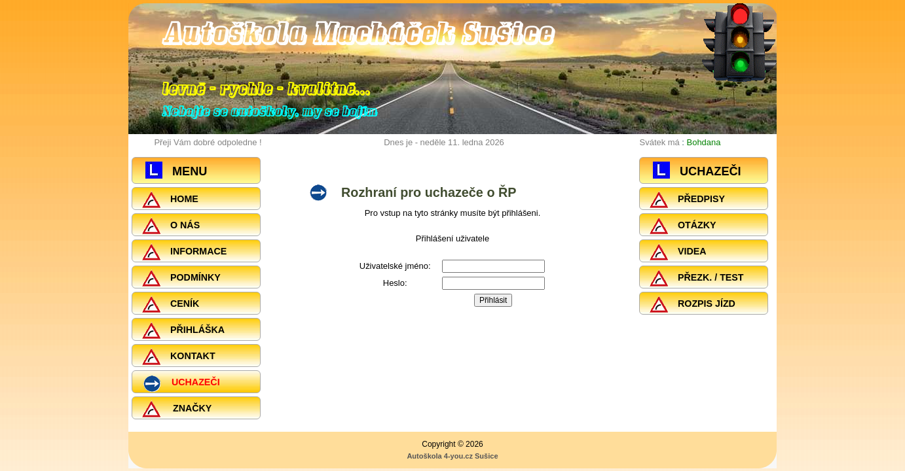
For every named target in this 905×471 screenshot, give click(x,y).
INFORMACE (184, 251)
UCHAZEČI (181, 383)
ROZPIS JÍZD (692, 304)
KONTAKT (178, 356)
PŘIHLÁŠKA (183, 330)
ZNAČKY (177, 408)
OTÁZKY (683, 225)
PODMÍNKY (181, 278)
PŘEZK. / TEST (697, 278)
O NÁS (171, 225)
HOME (170, 199)
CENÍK (170, 304)
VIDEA (678, 251)
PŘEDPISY (687, 199)
